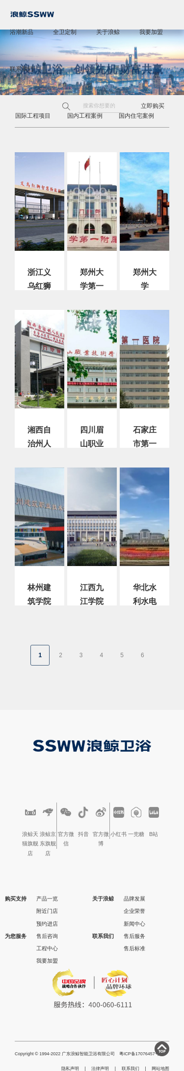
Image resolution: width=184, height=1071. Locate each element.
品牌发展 (134, 899)
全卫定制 (65, 32)
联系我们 (21, 69)
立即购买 (152, 105)
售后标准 (134, 948)
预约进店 (47, 924)
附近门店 (47, 911)
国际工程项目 (33, 115)
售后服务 (134, 936)
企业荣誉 (134, 911)
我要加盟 (151, 32)
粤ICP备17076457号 (139, 1053)
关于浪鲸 (108, 32)
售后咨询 (47, 936)
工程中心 (47, 948)
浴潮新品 (21, 32)
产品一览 (47, 899)
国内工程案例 (85, 115)
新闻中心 (134, 924)
